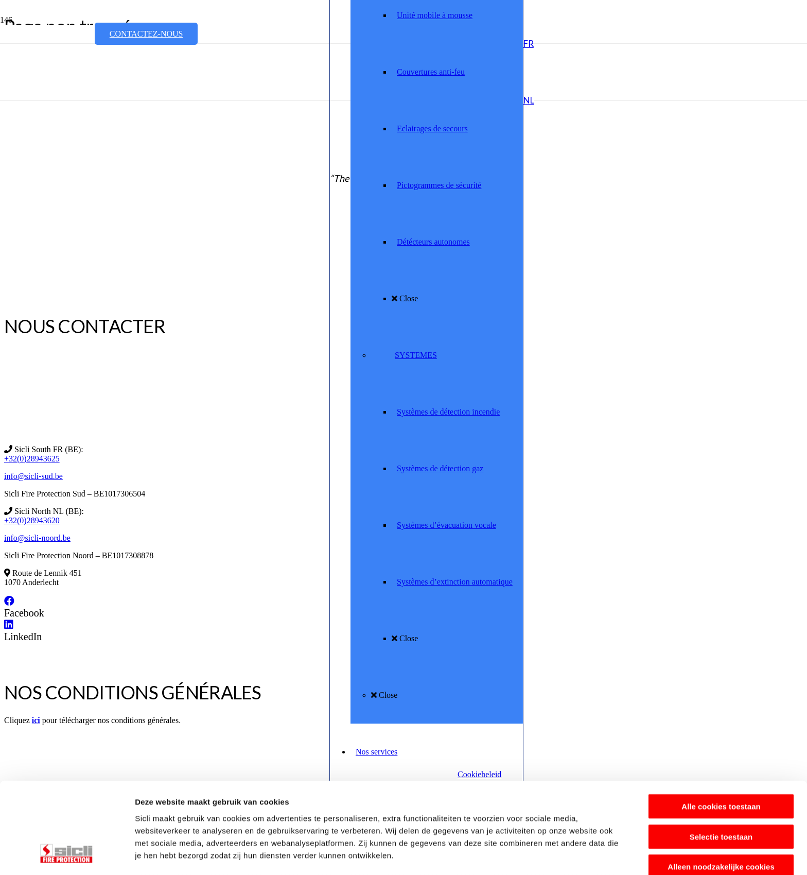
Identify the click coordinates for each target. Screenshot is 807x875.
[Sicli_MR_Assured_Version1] (212, 123)
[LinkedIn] (8, 624)
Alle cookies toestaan (720, 724)
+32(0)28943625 (32, 458)
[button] (528, 43)
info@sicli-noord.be (37, 538)
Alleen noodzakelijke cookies (721, 784)
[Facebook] (9, 601)
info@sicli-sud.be (33, 476)
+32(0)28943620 (32, 520)
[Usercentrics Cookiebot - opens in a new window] (67, 855)
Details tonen (556, 854)
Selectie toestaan (721, 754)
